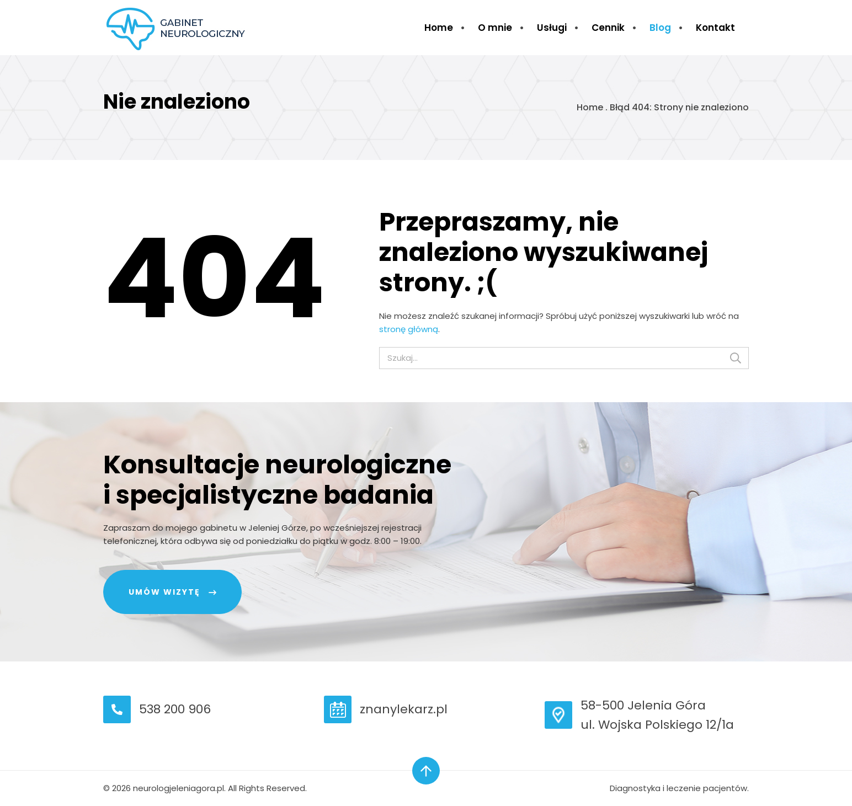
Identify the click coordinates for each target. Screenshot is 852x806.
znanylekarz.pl (404, 709)
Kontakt (715, 27)
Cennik (608, 27)
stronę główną (408, 329)
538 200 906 (175, 709)
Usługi (552, 27)
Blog (660, 27)
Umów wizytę (164, 591)
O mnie (495, 27)
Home (438, 27)
